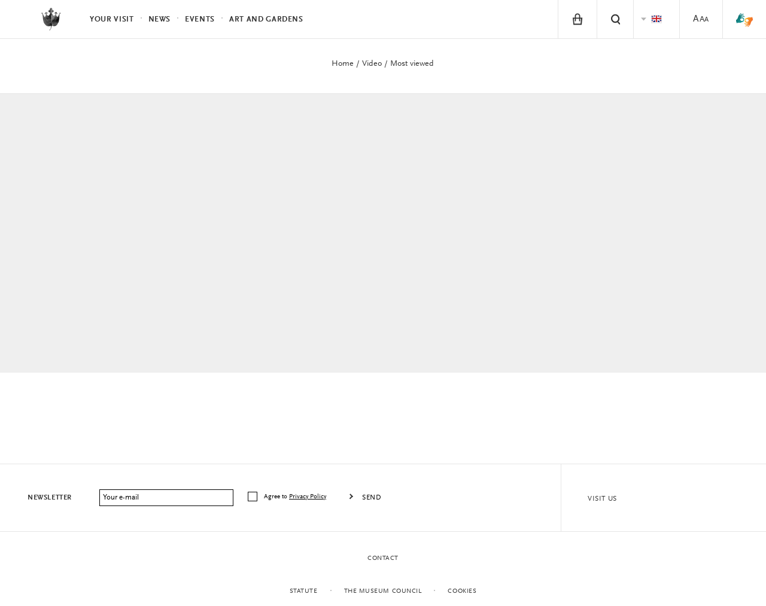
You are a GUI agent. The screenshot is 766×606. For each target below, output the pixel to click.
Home (343, 64)
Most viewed (412, 64)
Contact (383, 558)
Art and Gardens (266, 19)
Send (371, 497)
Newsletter (50, 497)
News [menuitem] (159, 19)
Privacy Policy (307, 497)
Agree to (296, 497)
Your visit (112, 19)
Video (372, 64)
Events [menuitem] (200, 19)
